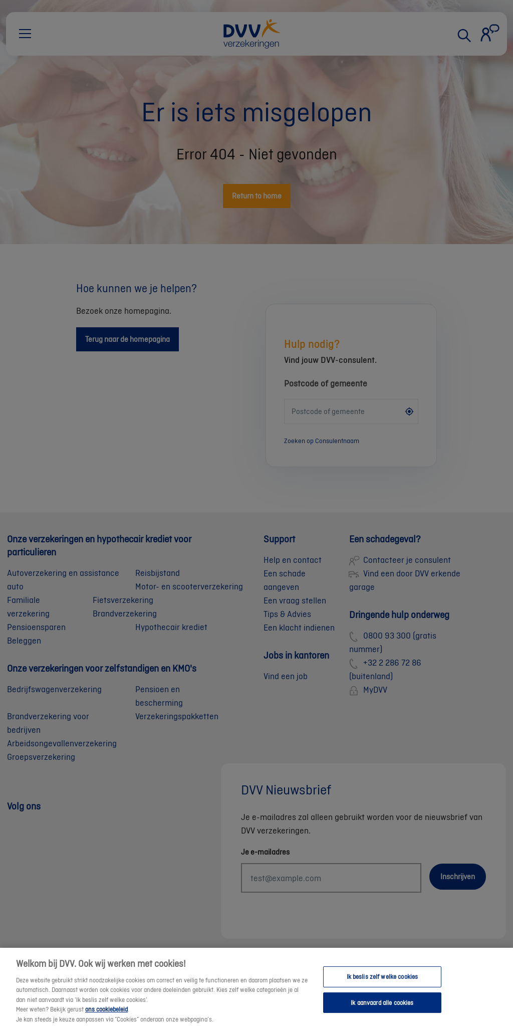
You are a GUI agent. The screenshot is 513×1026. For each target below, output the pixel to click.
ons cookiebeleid (106, 1016)
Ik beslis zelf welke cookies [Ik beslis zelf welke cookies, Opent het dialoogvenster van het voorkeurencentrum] (382, 984)
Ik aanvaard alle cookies (382, 1010)
